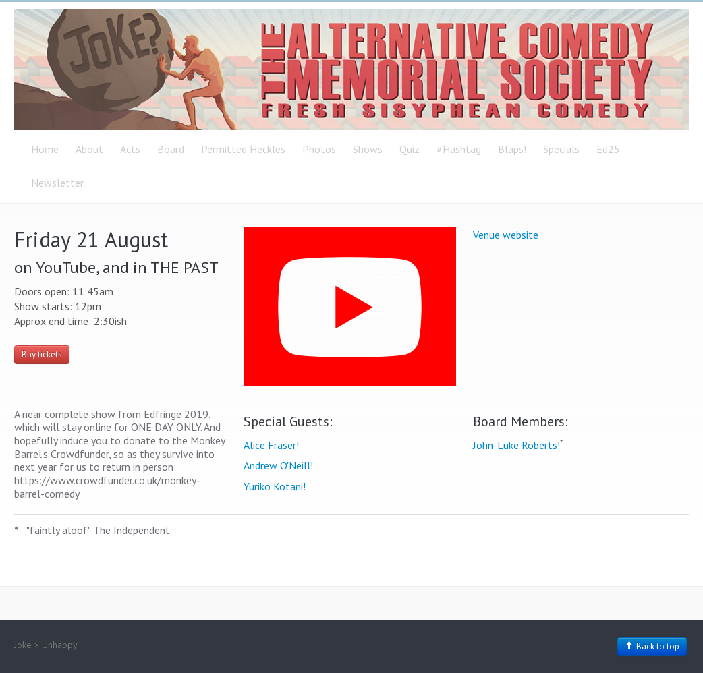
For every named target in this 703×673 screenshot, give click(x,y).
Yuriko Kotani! (275, 486)
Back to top (652, 646)
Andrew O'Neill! (278, 465)
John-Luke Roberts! (516, 445)
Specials (561, 149)
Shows (368, 149)
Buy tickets (42, 354)
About (89, 149)
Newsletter (57, 182)
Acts (130, 149)
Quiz (409, 149)
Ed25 (608, 149)
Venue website (505, 234)
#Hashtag (459, 149)
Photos (319, 149)
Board (170, 149)
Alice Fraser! (271, 445)
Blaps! (512, 149)
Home (45, 149)
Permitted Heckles (243, 149)
